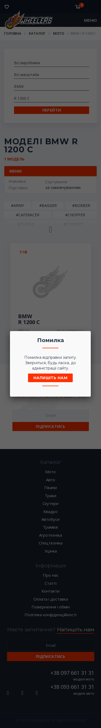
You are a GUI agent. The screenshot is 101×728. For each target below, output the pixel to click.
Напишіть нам (50, 377)
